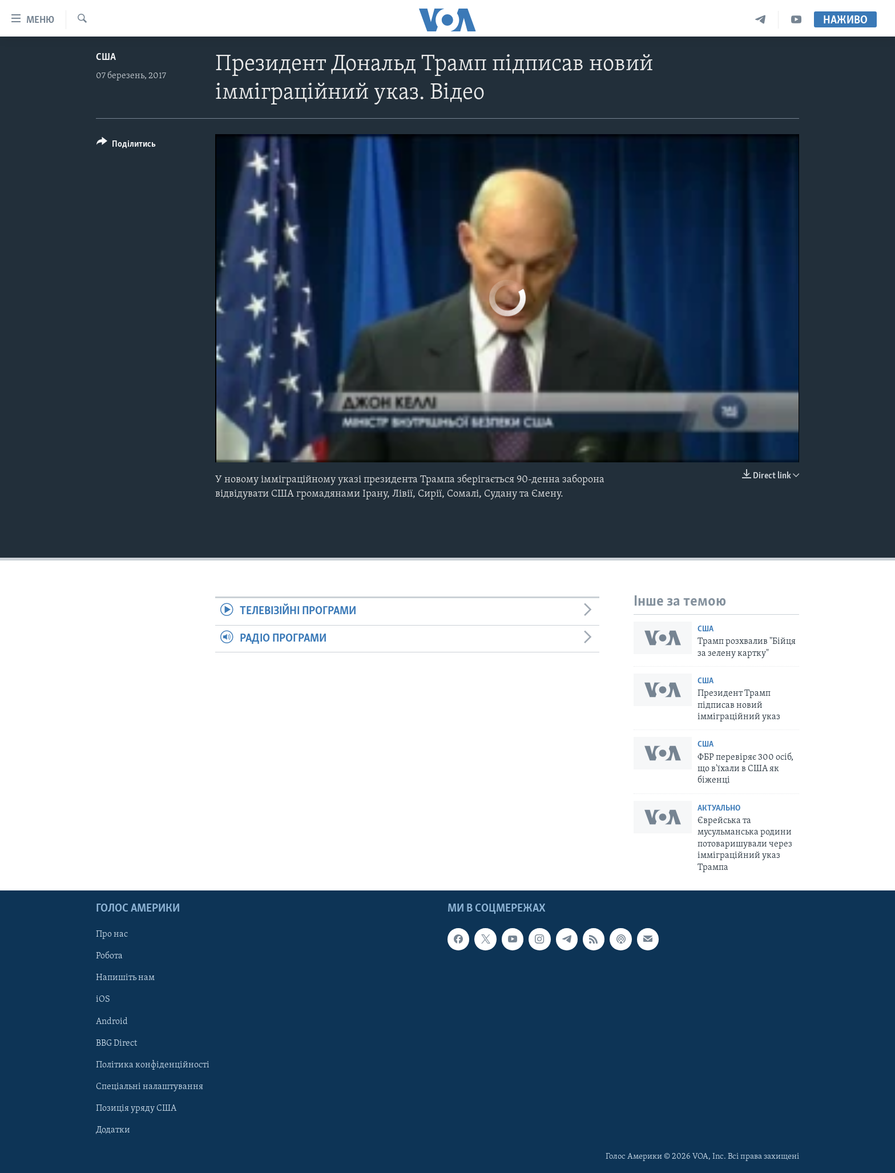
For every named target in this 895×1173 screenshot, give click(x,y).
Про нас (112, 934)
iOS (103, 999)
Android (112, 1021)
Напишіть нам (125, 977)
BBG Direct (116, 1043)
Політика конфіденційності (152, 1065)
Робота (109, 956)
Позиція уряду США (136, 1108)
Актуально (719, 808)
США (106, 57)
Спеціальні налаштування (149, 1086)
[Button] (126, 146)
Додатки (113, 1130)
